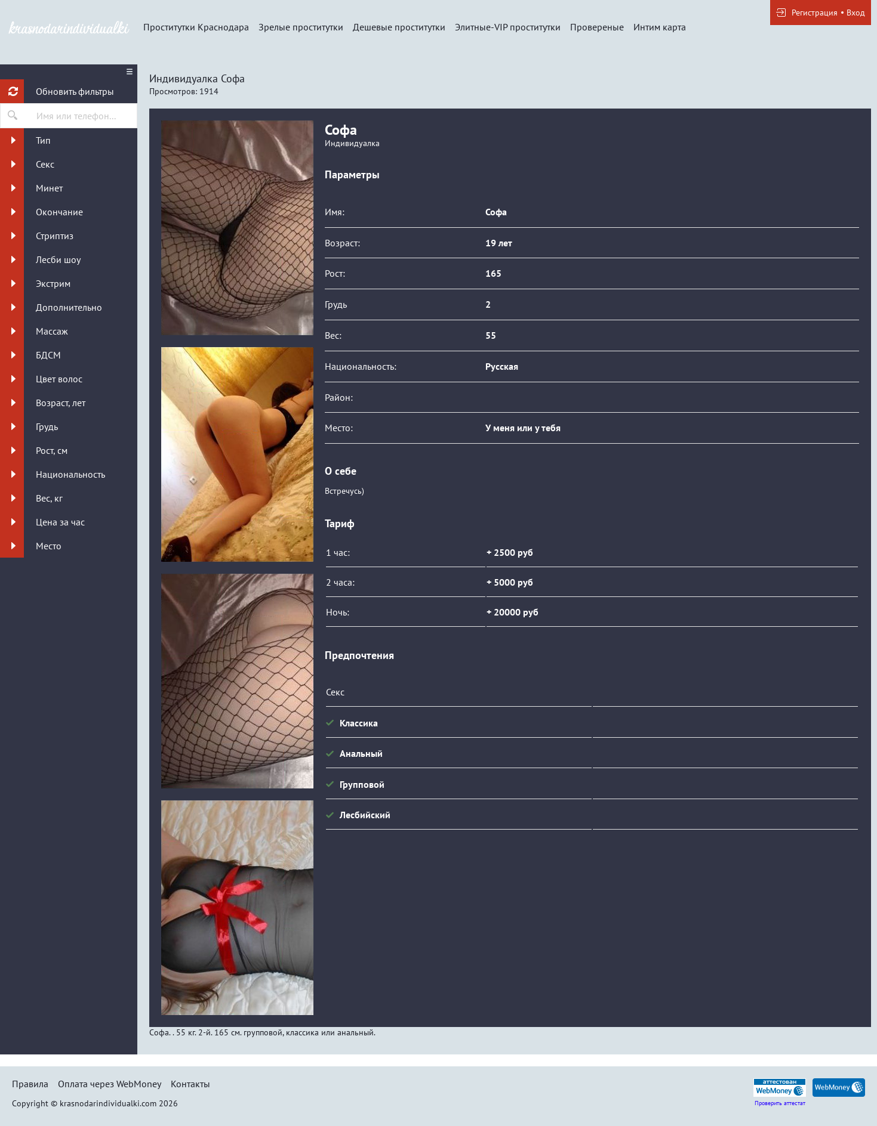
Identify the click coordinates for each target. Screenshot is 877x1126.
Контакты (190, 1084)
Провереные (597, 27)
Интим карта (659, 27)
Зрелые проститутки (301, 27)
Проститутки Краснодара (196, 27)
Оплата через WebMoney (109, 1084)
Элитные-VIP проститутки (508, 27)
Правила (30, 1084)
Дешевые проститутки (399, 27)
